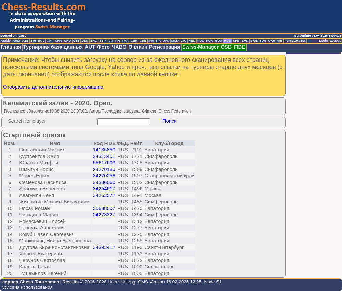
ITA (158, 40)
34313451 (104, 156)
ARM (16, 40)
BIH (33, 40)
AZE (25, 40)
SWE (254, 40)
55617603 (104, 163)
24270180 (104, 169)
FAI (110, 40)
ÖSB (226, 47)
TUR (263, 40)
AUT (90, 47)
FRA (125, 40)
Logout (335, 40)
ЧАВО (119, 47)
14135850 (104, 150)
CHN (58, 40)
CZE (76, 40)
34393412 (104, 247)
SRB (236, 40)
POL (200, 40)
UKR (271, 40)
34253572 (104, 195)
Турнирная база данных (53, 47)
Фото (103, 47)
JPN (166, 40)
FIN (117, 40)
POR (209, 40)
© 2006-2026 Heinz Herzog (107, 282)
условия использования (27, 287)
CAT (50, 40)
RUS (227, 40)
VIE (279, 40)
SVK (245, 40)
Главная (11, 47)
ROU (218, 40)
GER (134, 40)
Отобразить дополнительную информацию (53, 87)
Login (323, 40)
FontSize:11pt (294, 40)
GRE (143, 40)
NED (191, 40)
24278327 (104, 214)
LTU (183, 40)
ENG (93, 40)
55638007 (104, 208)
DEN (84, 40)
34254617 (104, 188)
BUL (41, 40)
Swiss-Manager (200, 47)
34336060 (104, 182)
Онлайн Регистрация (154, 47)
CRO (67, 40)
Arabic (6, 40)
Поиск (169, 121)
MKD (175, 40)
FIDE (239, 47)
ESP (102, 40)
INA (151, 40)
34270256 (104, 175)
